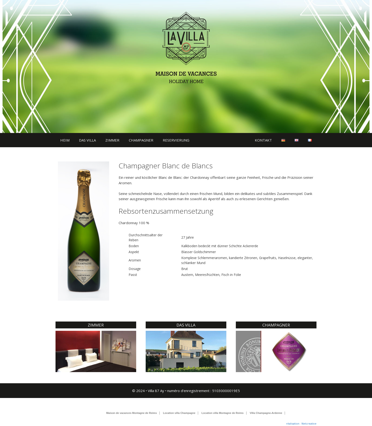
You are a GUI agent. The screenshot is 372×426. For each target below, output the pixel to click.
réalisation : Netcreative (301, 423)
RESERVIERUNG (176, 140)
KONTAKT (263, 140)
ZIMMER (112, 140)
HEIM (65, 140)
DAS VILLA (87, 140)
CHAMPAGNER (141, 140)
